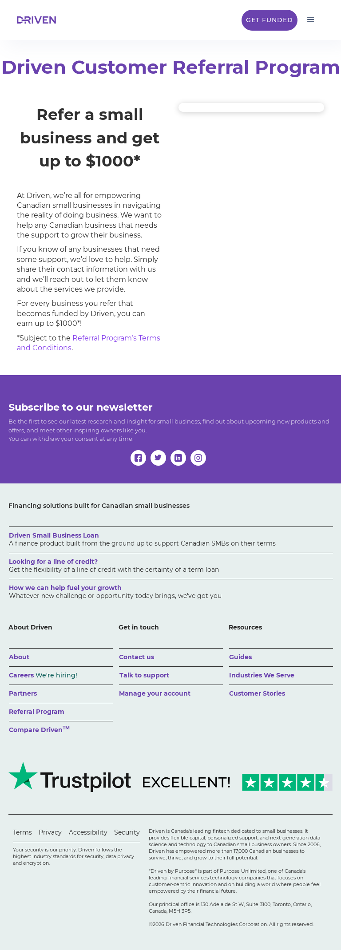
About (19, 657)
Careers (43, 675)
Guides (240, 657)
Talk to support (144, 675)
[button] (310, 20)
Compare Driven (39, 729)
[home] (39, 20)
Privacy (50, 832)
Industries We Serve (261, 675)
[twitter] (158, 458)
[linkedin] (178, 458)
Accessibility (88, 832)
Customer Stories (257, 693)
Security (127, 832)
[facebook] (138, 458)
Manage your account (154, 693)
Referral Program (36, 712)
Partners (23, 693)
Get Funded (269, 20)
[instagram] (198, 458)
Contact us (136, 657)
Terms (22, 832)
